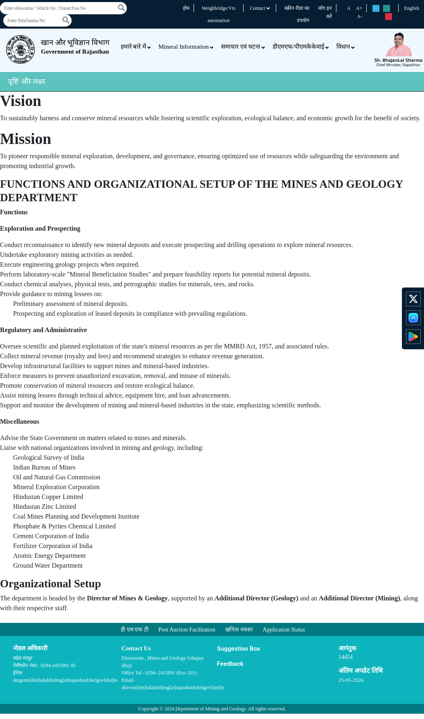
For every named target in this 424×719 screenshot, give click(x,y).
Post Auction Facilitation (186, 630)
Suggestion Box (238, 648)
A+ (359, 8)
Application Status (284, 630)
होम (186, 8)
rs (376, 9)
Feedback (230, 663)
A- (359, 16)
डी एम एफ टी (135, 630)
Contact (260, 8)
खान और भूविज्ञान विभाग (75, 46)
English (411, 8)
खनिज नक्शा (239, 630)
